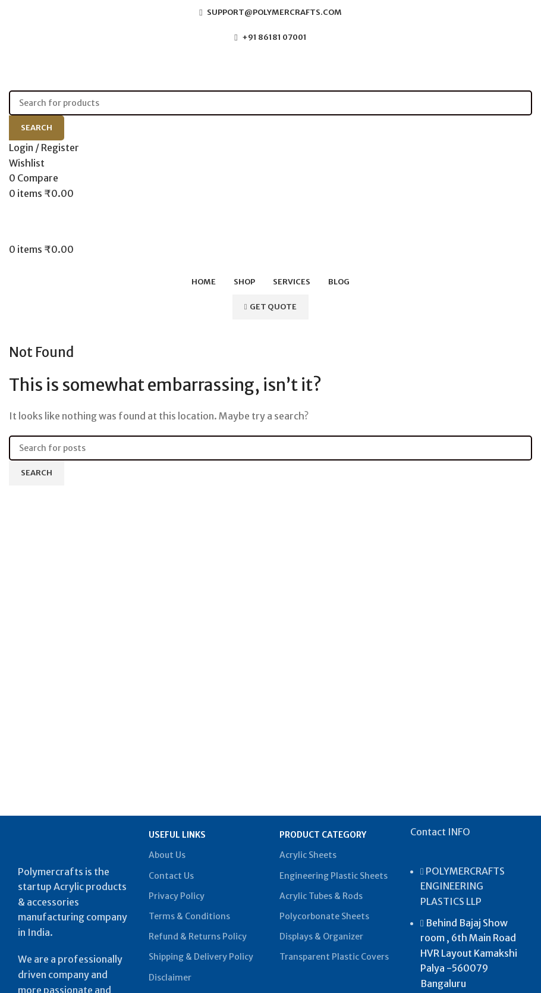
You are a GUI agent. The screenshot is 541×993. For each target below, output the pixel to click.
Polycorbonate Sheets (324, 916)
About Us (167, 855)
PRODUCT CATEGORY (322, 834)
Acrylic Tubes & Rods (321, 896)
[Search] (270, 102)
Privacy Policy (177, 896)
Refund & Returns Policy (198, 936)
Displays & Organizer (321, 936)
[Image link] (74, 838)
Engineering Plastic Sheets (333, 875)
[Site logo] (92, 70)
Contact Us (171, 875)
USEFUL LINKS (177, 834)
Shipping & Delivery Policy (201, 956)
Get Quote (270, 307)
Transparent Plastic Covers (334, 956)
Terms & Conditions (189, 916)
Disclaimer (170, 977)
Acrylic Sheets (307, 855)
